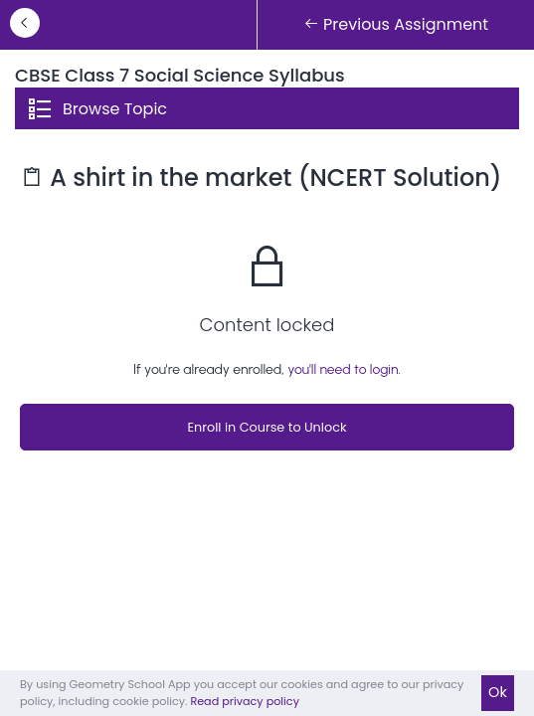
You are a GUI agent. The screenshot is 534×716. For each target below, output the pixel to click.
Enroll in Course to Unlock (266, 427)
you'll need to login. (344, 369)
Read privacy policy (244, 701)
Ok (497, 692)
